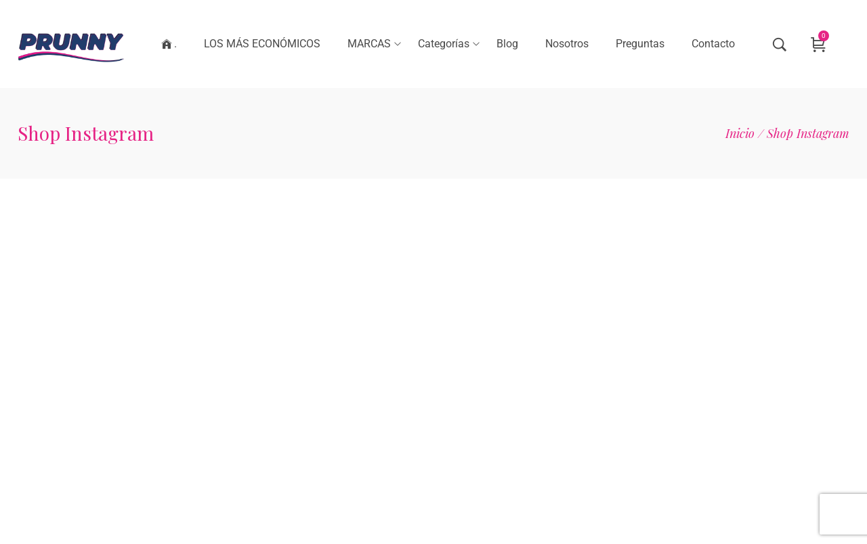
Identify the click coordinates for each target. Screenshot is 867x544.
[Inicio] (740, 133)
